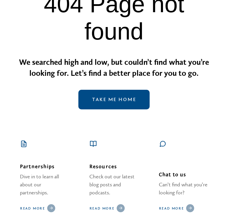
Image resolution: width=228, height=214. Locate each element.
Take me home (114, 100)
